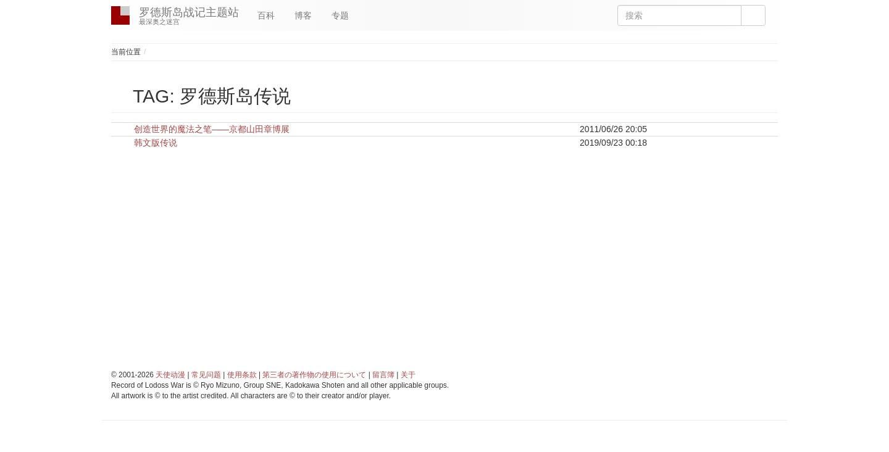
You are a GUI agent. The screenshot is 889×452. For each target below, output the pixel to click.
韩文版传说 (155, 143)
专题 (340, 15)
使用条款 (242, 374)
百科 (266, 15)
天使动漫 (170, 374)
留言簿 (383, 374)
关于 (408, 374)
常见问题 (206, 374)
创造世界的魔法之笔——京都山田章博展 (212, 129)
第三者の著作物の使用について (314, 374)
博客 (303, 15)
